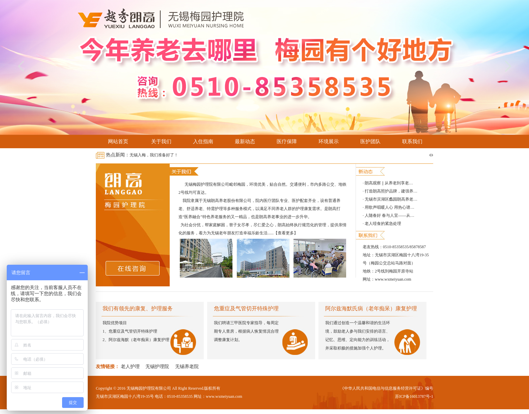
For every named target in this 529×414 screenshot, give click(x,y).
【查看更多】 (286, 233)
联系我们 (412, 141)
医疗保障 (287, 141)
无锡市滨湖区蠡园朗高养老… (391, 199)
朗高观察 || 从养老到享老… (389, 183)
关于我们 (161, 141)
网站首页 (118, 141)
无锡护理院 (157, 366)
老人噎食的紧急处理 (383, 223)
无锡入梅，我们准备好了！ (154, 155)
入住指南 (203, 141)
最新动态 (245, 141)
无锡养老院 (187, 366)
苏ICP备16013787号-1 (414, 396)
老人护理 (130, 366)
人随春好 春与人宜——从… (389, 215)
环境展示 (328, 141)
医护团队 (370, 141)
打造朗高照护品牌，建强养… (391, 191)
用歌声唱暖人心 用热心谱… (389, 207)
